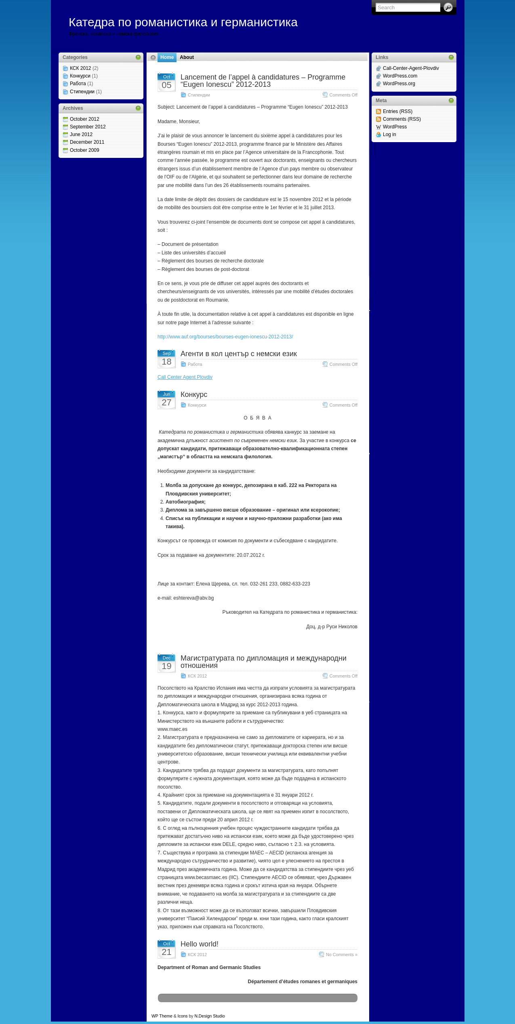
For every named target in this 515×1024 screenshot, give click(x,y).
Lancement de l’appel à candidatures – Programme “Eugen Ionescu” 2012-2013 (263, 80)
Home (167, 57)
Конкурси (80, 76)
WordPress (395, 127)
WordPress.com (400, 76)
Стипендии (82, 91)
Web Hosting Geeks (335, 1016)
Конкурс (194, 394)
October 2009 (84, 150)
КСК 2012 (80, 68)
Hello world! (200, 944)
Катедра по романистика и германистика (183, 22)
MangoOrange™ (271, 1016)
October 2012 (84, 119)
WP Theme (161, 1016)
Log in (389, 134)
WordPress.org (399, 83)
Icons (183, 1016)
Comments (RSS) (402, 119)
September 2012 (88, 127)
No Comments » (341, 954)
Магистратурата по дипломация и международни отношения (264, 661)
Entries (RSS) (397, 111)
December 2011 (87, 142)
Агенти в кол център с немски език (239, 354)
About (187, 57)
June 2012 (81, 134)
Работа (78, 83)
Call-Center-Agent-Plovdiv (411, 68)
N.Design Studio (209, 1016)
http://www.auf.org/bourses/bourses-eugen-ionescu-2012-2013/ (225, 337)
